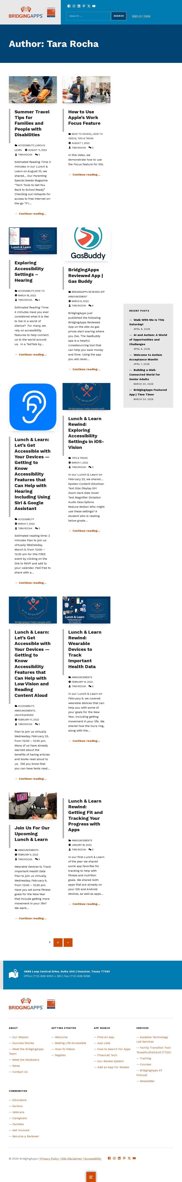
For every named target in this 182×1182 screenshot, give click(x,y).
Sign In (136, 16)
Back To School (82, 134)
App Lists (103, 1043)
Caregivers (19, 1118)
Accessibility (26, 145)
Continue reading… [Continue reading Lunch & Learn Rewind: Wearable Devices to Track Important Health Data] (86, 741)
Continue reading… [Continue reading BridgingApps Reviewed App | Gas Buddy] (86, 369)
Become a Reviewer (25, 1136)
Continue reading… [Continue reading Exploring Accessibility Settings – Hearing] (32, 354)
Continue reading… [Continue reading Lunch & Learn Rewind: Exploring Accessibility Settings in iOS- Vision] (86, 530)
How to (40, 291)
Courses (145, 1064)
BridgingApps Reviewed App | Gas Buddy (85, 275)
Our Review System (110, 1061)
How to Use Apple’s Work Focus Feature (84, 117)
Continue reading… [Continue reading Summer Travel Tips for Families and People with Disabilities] (32, 213)
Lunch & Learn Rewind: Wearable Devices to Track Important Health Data (84, 649)
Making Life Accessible (70, 1043)
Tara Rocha (25, 154)
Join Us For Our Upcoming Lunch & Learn (32, 833)
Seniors (17, 1106)
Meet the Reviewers (25, 1059)
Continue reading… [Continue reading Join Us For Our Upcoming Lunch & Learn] (32, 918)
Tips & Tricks (85, 138)
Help (147, 16)
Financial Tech (107, 1055)
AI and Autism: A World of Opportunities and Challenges (148, 339)
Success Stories (23, 1043)
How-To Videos (65, 1049)
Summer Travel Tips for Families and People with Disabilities (32, 123)
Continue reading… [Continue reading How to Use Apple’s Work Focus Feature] (86, 174)
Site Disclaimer (71, 1158)
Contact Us (20, 1071)
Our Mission (20, 1037)
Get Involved (20, 1130)
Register (60, 1055)
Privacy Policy (49, 1158)
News (16, 1065)
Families (18, 1124)
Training (145, 1058)
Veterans (18, 1112)
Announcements (25, 710)
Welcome (61, 1037)
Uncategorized (24, 715)
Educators (19, 1100)
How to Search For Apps (113, 1049)
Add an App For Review (113, 1067)
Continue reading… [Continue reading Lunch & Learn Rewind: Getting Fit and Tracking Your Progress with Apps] (86, 904)
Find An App (105, 1037)
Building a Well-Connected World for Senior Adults (144, 374)
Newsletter (147, 1081)
